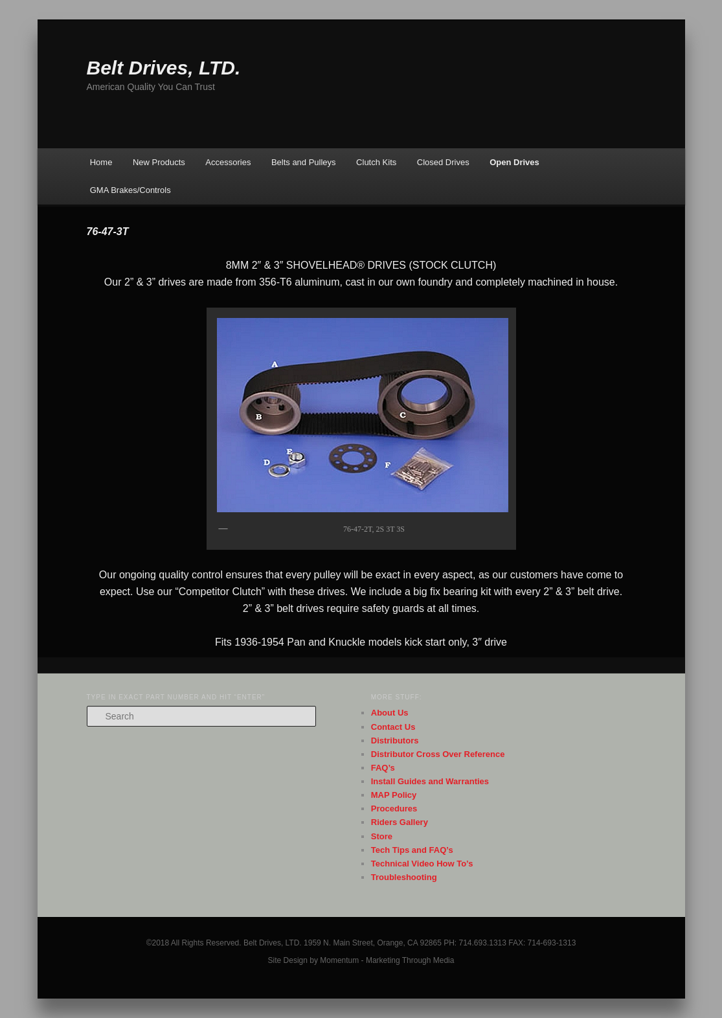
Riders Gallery (399, 822)
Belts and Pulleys (303, 162)
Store (381, 836)
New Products (159, 162)
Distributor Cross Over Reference (438, 754)
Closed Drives (443, 162)
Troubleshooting (404, 877)
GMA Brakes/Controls (130, 190)
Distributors (395, 740)
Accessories (228, 162)
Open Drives (514, 162)
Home (101, 162)
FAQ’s (383, 768)
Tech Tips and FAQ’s (412, 850)
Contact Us (393, 727)
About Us (390, 713)
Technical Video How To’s (422, 863)
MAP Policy (394, 795)
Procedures (394, 808)
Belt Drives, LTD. (164, 67)
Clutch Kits (376, 162)
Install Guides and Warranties (430, 781)
